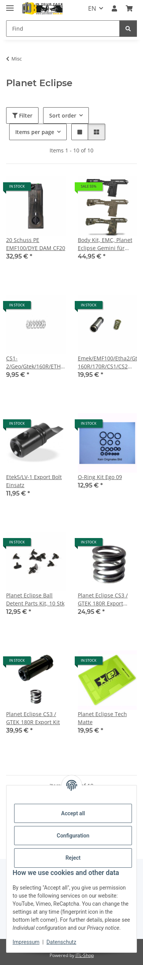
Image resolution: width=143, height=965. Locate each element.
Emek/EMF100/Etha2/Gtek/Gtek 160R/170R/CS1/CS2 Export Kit (107, 362)
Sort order (62, 115)
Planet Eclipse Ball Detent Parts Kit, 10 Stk (35, 599)
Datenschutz (61, 942)
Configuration (73, 836)
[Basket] (129, 8)
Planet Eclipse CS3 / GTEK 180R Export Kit (33, 718)
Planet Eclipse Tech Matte (102, 718)
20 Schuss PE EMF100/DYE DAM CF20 (35, 244)
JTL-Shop (85, 955)
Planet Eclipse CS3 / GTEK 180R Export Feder (103, 599)
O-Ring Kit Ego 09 (100, 477)
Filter (22, 115)
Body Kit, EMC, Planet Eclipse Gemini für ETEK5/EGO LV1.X (105, 244)
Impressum (26, 942)
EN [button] (92, 8)
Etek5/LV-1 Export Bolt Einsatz (34, 481)
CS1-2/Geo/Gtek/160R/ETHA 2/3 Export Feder (35, 362)
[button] (114, 8)
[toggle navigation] (10, 5)
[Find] (63, 28)
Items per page (34, 132)
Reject (73, 858)
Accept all (73, 813)
